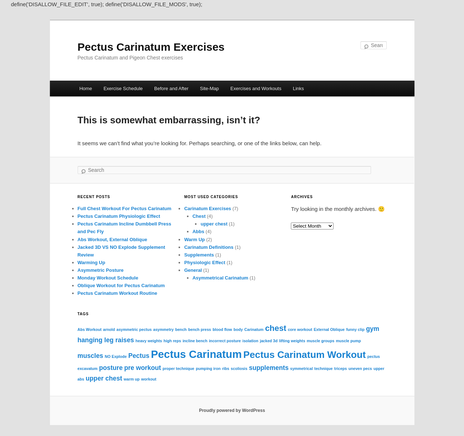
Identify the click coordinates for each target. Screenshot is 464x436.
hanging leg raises (106, 340)
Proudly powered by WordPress (232, 410)
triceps (340, 368)
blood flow (222, 329)
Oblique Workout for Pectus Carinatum (121, 285)
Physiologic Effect (204, 262)
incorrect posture (225, 341)
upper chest (213, 224)
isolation (250, 341)
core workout (300, 329)
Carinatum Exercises (207, 208)
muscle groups (321, 341)
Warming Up (91, 262)
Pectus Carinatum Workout (304, 354)
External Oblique (329, 329)
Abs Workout (90, 329)
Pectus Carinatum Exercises (151, 47)
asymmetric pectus (134, 329)
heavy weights (149, 341)
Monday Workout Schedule (108, 278)
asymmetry (163, 329)
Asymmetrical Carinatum (220, 278)
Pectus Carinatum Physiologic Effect (119, 216)
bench (181, 329)
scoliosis (239, 368)
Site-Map (209, 88)
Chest (199, 216)
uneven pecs (360, 368)
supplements (269, 367)
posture (111, 367)
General (193, 270)
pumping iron (208, 368)
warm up (132, 379)
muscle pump (348, 341)
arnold (109, 329)
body (238, 329)
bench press (199, 329)
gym (372, 328)
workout (148, 379)
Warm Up (194, 239)
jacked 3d (269, 341)
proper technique (178, 368)
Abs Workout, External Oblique (112, 239)
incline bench (195, 341)
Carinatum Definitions (208, 247)
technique (323, 368)
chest (275, 328)
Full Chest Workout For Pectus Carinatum (125, 208)
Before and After (171, 88)
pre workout (142, 367)
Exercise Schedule (123, 88)
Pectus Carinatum (196, 354)
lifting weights (292, 341)
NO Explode (115, 356)
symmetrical (301, 368)
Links (298, 88)
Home (85, 88)
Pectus (138, 355)
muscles (91, 355)
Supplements (199, 255)
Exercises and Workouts (255, 88)
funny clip (355, 329)
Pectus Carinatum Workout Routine (117, 293)
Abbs (198, 231)
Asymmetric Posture (101, 270)
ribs (225, 368)
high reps (172, 341)
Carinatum (254, 329)
